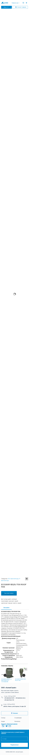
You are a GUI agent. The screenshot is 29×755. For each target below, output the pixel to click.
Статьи (3, 718)
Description (6, 607)
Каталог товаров (20, 7)
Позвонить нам (15, 2)
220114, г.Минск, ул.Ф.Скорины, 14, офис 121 (14, 706)
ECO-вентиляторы (13, 578)
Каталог (14, 713)
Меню (6, 7)
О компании (18, 718)
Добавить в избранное (26, 578)
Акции (3, 721)
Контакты (17, 721)
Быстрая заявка (8, 593)
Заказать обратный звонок (9, 724)
